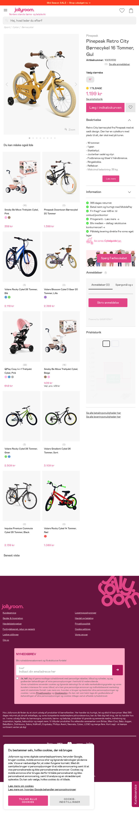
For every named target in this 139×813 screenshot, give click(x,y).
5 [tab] (44, 138)
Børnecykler (27, 27)
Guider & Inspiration (13, 618)
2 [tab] (33, 138)
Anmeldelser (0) (100, 284)
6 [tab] (47, 138)
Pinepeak (92, 36)
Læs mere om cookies (21, 786)
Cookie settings (82, 629)
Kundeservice (9, 612)
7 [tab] (51, 138)
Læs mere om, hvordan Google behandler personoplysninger (42, 789)
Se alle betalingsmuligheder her (103, 412)
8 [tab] (55, 138)
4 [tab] (40, 138)
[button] (6, 10)
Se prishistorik (94, 99)
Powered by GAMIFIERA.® (100, 319)
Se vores (103, 240)
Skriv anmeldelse (108, 303)
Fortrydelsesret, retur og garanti (19, 629)
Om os (6, 640)
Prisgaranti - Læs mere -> (104, 219)
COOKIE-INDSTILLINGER (69, 801)
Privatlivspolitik (82, 623)
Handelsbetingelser (12, 623)
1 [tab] (29, 138)
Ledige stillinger (11, 634)
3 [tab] (37, 138)
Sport (7, 27)
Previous (6, 84)
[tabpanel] (41, 84)
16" (90, 79)
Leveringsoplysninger (85, 612)
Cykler (15, 27)
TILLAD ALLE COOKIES (28, 801)
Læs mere (111, 178)
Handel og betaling (84, 618)
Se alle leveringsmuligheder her (103, 416)
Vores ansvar (81, 634)
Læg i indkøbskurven (105, 107)
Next (76, 84)
